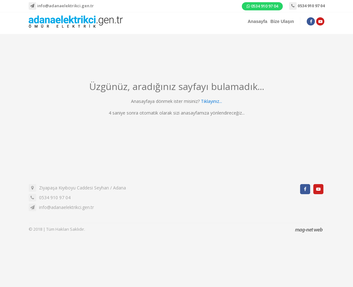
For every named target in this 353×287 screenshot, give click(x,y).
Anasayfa (257, 21)
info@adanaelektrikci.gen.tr (61, 6)
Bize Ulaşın (282, 21)
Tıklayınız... (211, 101)
